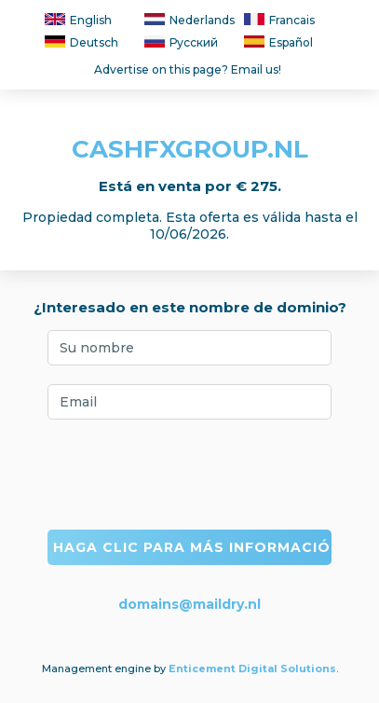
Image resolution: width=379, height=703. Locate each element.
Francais (279, 20)
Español (278, 42)
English (78, 20)
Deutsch (81, 42)
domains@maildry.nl (189, 604)
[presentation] (190, 474)
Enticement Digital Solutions (252, 668)
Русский (181, 42)
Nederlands (189, 20)
